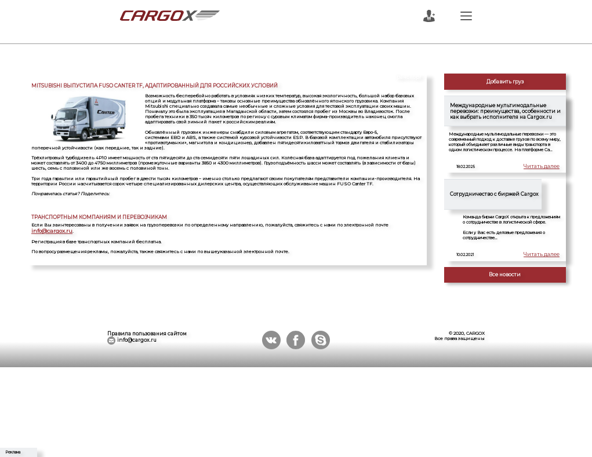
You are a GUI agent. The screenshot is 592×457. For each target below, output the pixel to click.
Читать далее (544, 166)
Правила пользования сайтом (147, 334)
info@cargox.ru (405, 225)
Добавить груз (505, 82)
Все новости (505, 274)
